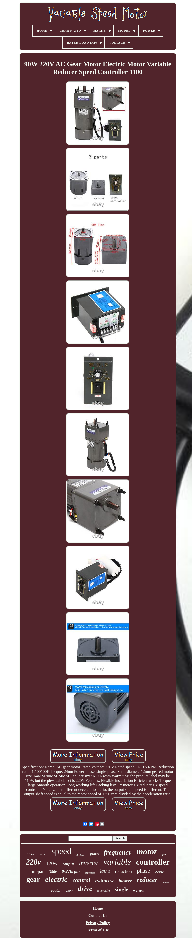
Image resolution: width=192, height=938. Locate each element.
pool (165, 854)
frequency (117, 852)
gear (33, 879)
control (81, 880)
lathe (105, 871)
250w (69, 890)
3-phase (80, 854)
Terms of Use (98, 930)
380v (53, 872)
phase (143, 871)
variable (117, 861)
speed (61, 851)
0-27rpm (138, 890)
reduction (123, 871)
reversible (103, 890)
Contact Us (97, 915)
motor (146, 851)
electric (56, 879)
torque (165, 882)
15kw (31, 854)
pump (94, 854)
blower (125, 880)
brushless (90, 872)
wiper (43, 854)
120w (52, 863)
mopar (38, 871)
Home (98, 908)
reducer (147, 879)
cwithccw (104, 880)
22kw (159, 872)
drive (85, 888)
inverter (88, 863)
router (56, 890)
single (121, 889)
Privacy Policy (98, 923)
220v (33, 862)
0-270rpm (71, 871)
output (68, 864)
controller (152, 861)
